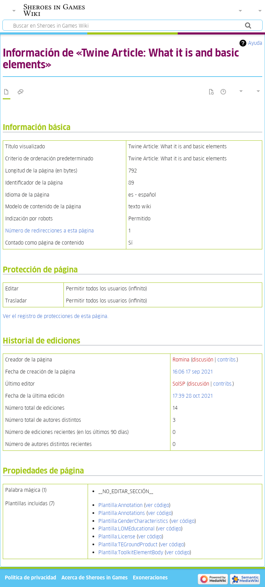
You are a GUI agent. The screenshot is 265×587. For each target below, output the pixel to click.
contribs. (227, 359)
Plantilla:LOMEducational (126, 528)
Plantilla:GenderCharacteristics (133, 521)
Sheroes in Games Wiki (54, 10)
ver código (157, 505)
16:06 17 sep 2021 (193, 371)
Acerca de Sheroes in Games (94, 577)
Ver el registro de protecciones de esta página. (55, 316)
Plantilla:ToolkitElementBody (130, 552)
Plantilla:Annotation (120, 505)
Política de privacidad (30, 577)
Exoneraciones (150, 577)
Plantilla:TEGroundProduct (127, 544)
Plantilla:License (116, 536)
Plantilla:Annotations (121, 513)
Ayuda (255, 43)
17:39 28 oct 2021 (193, 395)
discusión (202, 359)
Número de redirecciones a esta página (49, 230)
